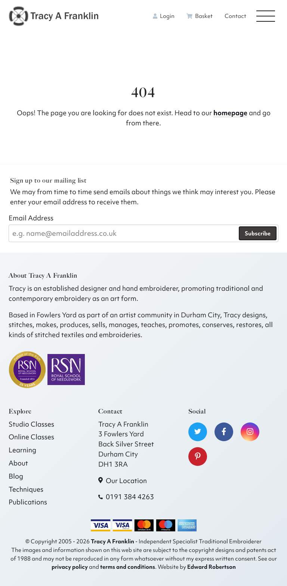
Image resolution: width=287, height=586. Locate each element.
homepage (230, 112)
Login (164, 16)
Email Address (31, 218)
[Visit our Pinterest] (197, 456)
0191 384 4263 (130, 496)
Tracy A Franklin (112, 541)
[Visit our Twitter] (197, 431)
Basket (199, 16)
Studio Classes (31, 424)
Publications (28, 502)
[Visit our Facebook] (224, 431)
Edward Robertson (211, 567)
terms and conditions (127, 567)
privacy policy (70, 567)
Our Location (126, 480)
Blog (16, 476)
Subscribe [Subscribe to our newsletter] (258, 233)
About (18, 463)
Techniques (26, 489)
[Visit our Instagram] (250, 431)
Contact (235, 16)
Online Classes (31, 437)
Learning (22, 450)
